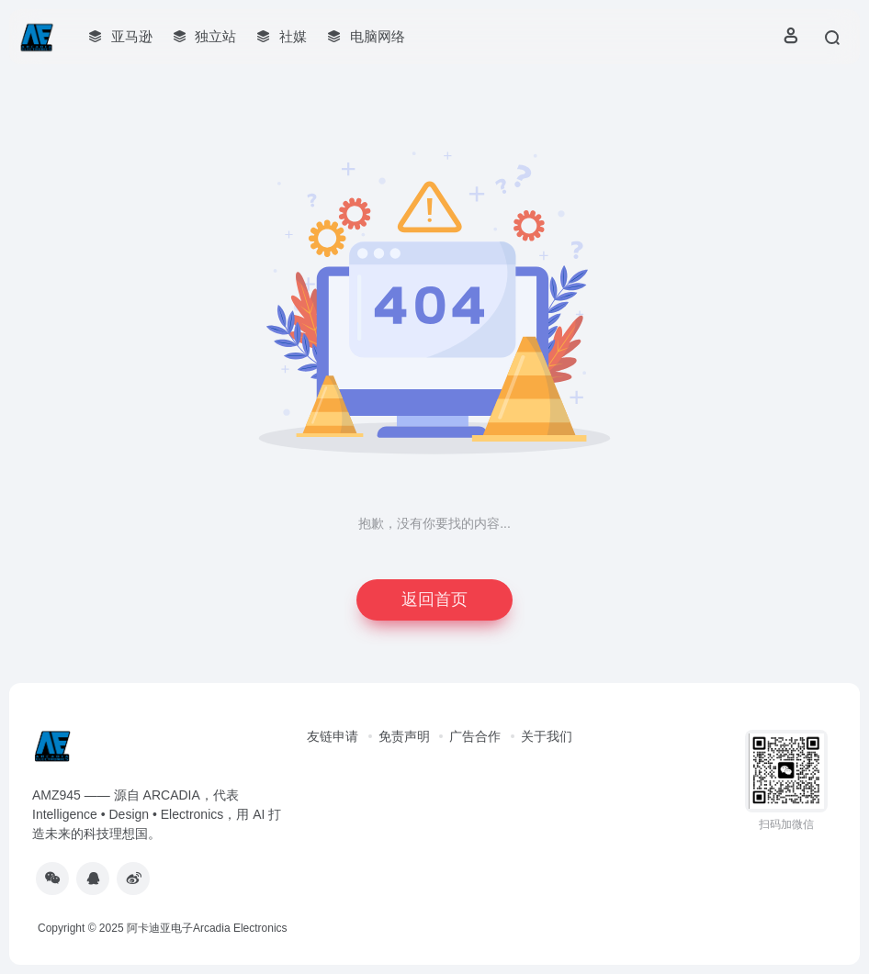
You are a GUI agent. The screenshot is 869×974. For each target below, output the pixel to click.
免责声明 (404, 736)
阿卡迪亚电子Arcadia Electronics (207, 928)
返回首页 (434, 599)
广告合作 (475, 736)
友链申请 (332, 736)
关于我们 (546, 736)
